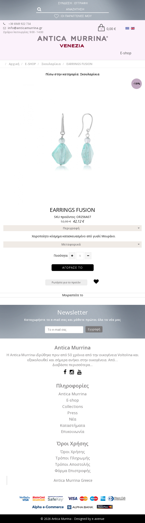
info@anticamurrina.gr (25, 28)
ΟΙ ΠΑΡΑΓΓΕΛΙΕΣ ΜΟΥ (76, 16)
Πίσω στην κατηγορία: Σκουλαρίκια (73, 74)
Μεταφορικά (71, 244)
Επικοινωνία (72, 431)
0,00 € (107, 27)
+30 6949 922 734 (19, 23)
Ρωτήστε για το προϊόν (66, 282)
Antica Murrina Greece (73, 480)
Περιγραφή (71, 228)
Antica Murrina (73, 393)
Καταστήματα (72, 425)
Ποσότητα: (61, 256)
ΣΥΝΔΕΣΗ (65, 3)
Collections (72, 406)
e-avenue (98, 519)
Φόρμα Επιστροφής (72, 470)
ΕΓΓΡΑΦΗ (81, 3)
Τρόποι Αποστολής (72, 464)
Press (72, 412)
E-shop (72, 400)
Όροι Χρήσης (72, 451)
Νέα (72, 419)
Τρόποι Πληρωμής (72, 458)
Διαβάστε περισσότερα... (72, 364)
